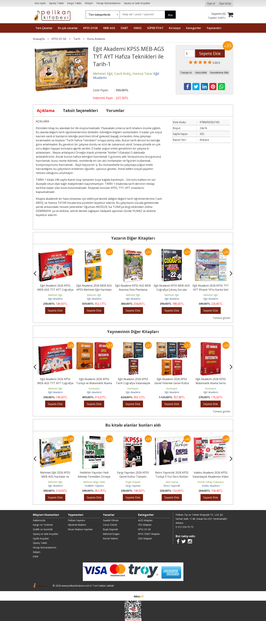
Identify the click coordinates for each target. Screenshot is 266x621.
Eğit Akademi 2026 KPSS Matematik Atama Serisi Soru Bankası (211, 383)
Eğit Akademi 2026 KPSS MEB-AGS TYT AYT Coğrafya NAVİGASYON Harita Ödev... (55, 290)
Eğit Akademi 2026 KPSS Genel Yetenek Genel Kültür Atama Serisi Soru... (171, 383)
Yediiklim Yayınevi (94, 485)
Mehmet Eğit (55, 295)
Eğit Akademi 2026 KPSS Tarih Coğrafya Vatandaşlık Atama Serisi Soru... (133, 383)
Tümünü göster (221, 317)
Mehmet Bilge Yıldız (94, 482)
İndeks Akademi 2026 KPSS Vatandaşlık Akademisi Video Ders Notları (211, 477)
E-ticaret (127, 596)
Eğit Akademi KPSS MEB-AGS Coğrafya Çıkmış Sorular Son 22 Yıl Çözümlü (172, 290)
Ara (170, 15)
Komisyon (94, 388)
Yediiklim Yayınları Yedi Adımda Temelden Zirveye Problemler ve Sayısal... (94, 477)
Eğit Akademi (55, 298)
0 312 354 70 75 (184, 527)
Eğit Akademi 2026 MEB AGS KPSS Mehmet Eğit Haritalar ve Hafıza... (94, 290)
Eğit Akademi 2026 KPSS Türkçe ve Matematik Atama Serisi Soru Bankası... (94, 383)
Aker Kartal (172, 482)
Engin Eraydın (133, 482)
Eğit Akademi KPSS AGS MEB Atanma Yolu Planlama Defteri (133, 290)
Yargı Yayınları (133, 485)
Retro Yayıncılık (172, 485)
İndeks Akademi (211, 485)
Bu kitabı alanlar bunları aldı (133, 425)
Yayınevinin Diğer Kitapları (133, 331)
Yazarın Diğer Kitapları (133, 238)
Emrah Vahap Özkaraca (211, 482)
